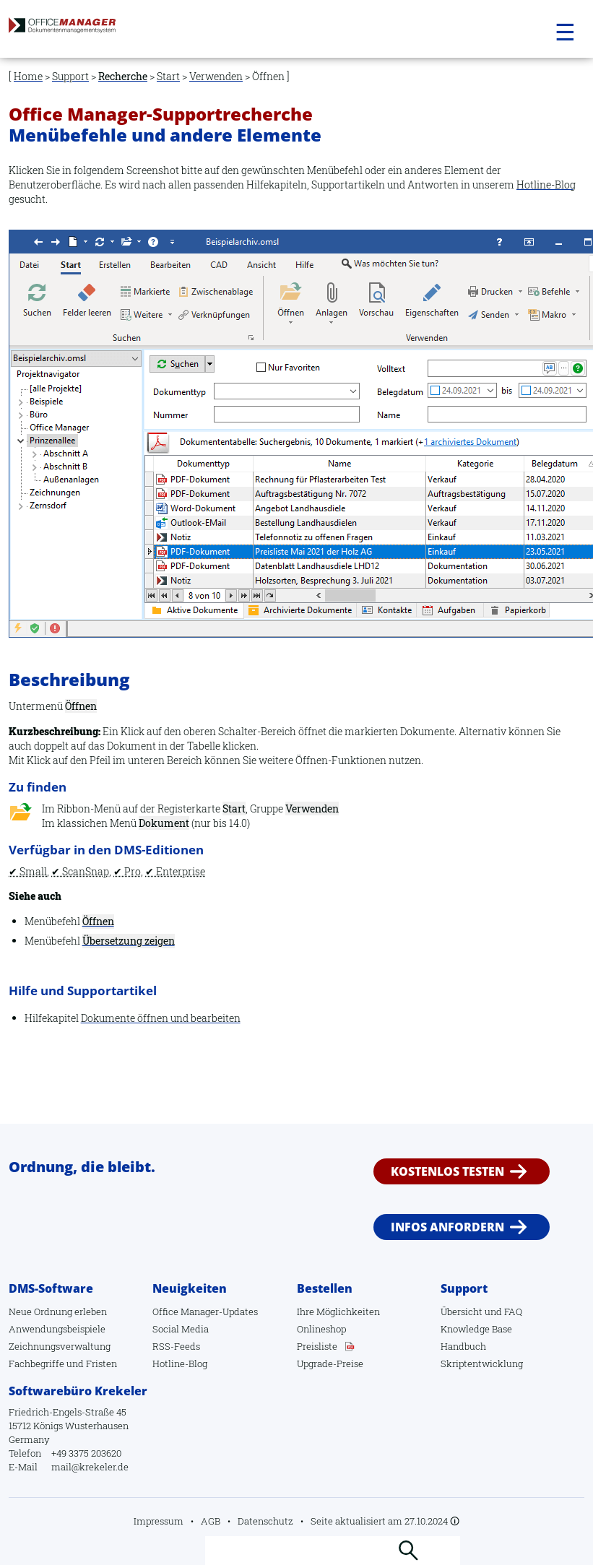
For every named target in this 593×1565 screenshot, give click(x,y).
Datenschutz (265, 1521)
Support (70, 76)
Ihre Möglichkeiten (338, 1311)
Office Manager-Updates (205, 1311)
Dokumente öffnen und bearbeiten (161, 1018)
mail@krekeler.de (90, 1467)
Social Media (180, 1329)
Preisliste (317, 1346)
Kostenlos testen (447, 1171)
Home (28, 76)
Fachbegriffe (36, 1363)
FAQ (513, 1311)
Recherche (122, 76)
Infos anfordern (447, 1227)
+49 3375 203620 (86, 1453)
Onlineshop (321, 1329)
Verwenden (216, 76)
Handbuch (463, 1346)
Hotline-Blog (546, 184)
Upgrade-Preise (330, 1363)
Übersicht (461, 1311)
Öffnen (98, 921)
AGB (210, 1521)
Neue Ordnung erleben (58, 1311)
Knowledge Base (476, 1329)
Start (168, 76)
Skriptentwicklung (482, 1363)
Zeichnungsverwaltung (60, 1346)
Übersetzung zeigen (128, 941)
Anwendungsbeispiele (57, 1329)
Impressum (158, 1521)
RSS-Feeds (176, 1346)
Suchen (408, 1550)
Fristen (101, 1363)
